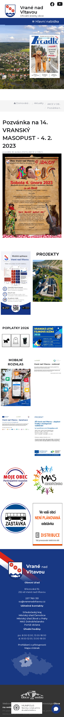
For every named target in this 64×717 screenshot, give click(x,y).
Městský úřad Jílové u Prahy (32, 618)
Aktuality (39, 103)
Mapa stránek (32, 648)
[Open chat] (56, 709)
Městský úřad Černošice (32, 615)
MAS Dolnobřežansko (32, 621)
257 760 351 (32, 598)
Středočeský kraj (32, 612)
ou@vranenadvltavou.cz (32, 601)
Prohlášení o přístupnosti (32, 644)
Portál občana (32, 624)
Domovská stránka (22, 103)
